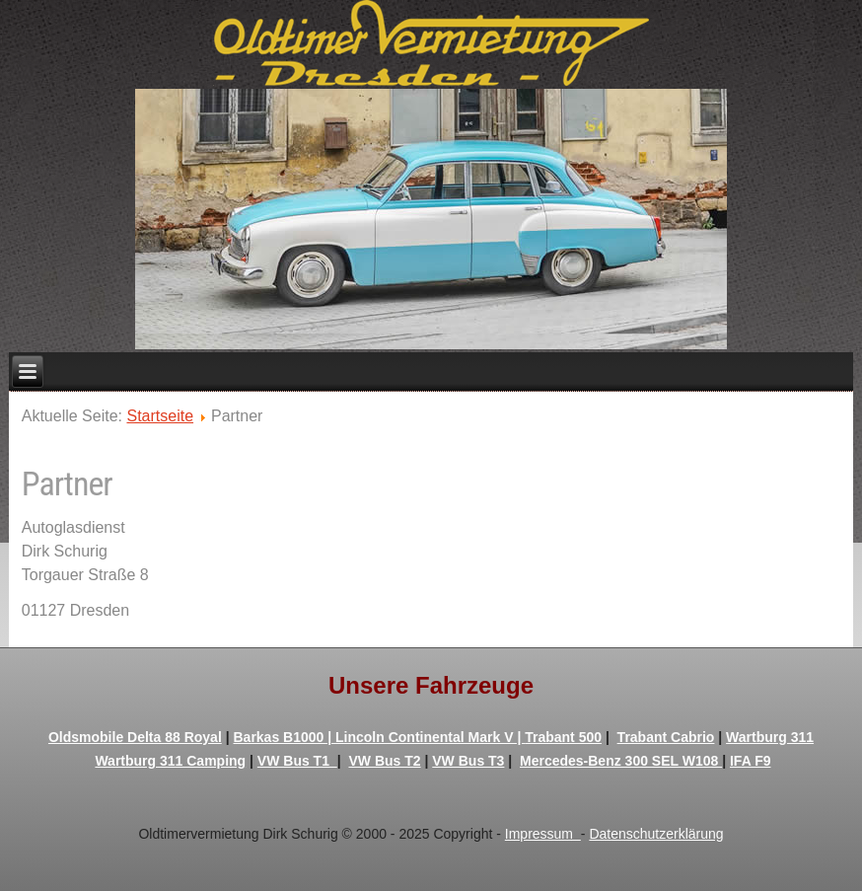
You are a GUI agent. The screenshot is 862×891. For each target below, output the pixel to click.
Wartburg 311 (770, 737)
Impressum (543, 834)
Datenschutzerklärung (656, 834)
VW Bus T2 (384, 761)
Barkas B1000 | (284, 737)
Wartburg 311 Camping (170, 761)
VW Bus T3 (468, 761)
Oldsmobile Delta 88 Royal (135, 737)
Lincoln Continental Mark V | (430, 737)
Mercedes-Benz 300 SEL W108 (621, 761)
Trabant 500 (563, 737)
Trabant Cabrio (666, 737)
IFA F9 (750, 761)
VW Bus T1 (297, 761)
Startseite (159, 416)
